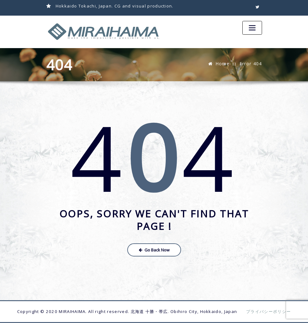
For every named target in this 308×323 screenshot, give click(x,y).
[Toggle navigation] (252, 28)
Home (222, 64)
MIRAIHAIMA (72, 311)
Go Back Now (154, 250)
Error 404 (251, 64)
